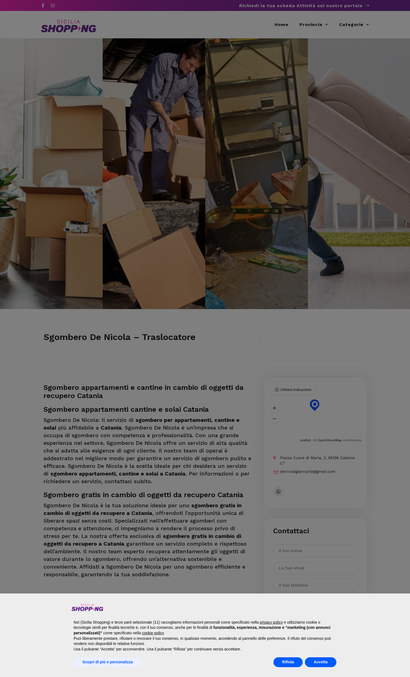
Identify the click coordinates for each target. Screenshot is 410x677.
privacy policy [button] (271, 622)
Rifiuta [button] (288, 662)
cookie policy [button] (153, 633)
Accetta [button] (321, 662)
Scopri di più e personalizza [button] (107, 662)
